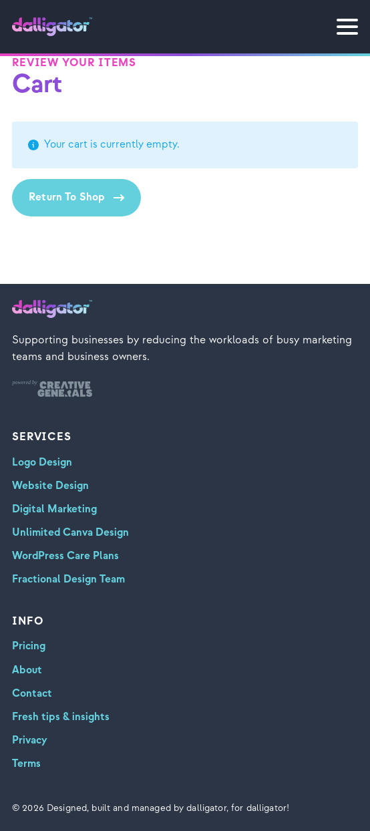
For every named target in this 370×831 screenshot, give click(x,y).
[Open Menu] (347, 26)
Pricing (28, 646)
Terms (26, 764)
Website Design (50, 486)
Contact (32, 693)
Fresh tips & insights (61, 717)
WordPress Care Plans (65, 556)
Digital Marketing (54, 509)
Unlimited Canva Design (70, 532)
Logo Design (42, 462)
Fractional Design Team (68, 579)
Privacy (29, 740)
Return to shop (67, 197)
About (27, 670)
